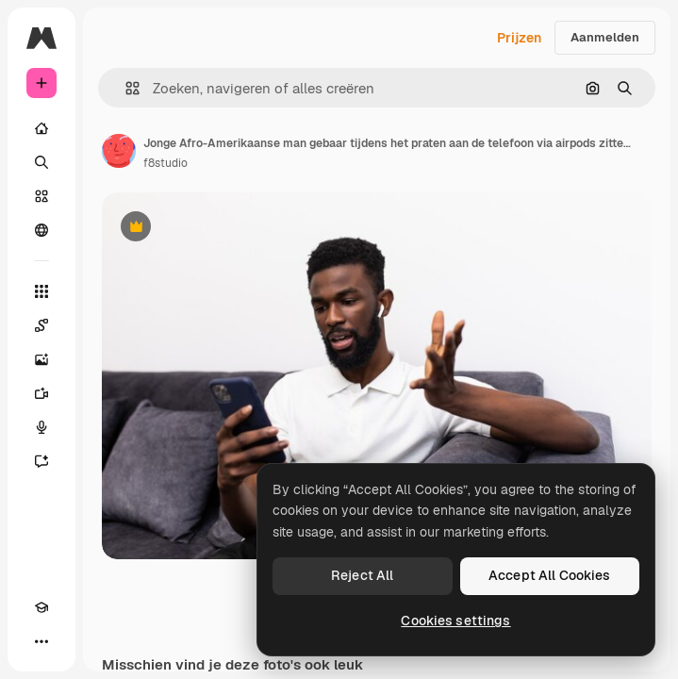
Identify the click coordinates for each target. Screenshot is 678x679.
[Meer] (41, 641)
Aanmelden (605, 37)
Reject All (362, 575)
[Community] (41, 230)
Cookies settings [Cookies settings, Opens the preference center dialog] (455, 620)
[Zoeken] (41, 162)
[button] (125, 88)
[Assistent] (41, 461)
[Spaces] (41, 325)
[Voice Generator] (41, 427)
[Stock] (41, 196)
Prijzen (519, 37)
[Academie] (41, 607)
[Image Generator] (41, 359)
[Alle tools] (41, 291)
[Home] (41, 128)
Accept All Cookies (549, 575)
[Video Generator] (41, 393)
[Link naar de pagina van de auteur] (119, 151)
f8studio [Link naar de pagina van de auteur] (165, 163)
